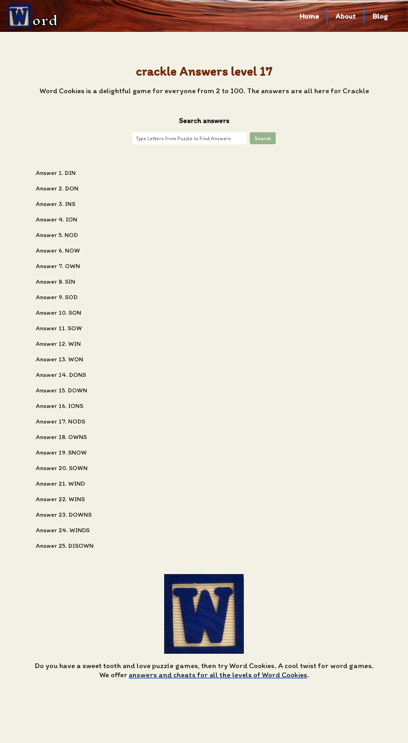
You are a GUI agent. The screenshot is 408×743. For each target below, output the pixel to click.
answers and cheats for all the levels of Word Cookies (218, 674)
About (345, 16)
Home (309, 16)
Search (263, 138)
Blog (380, 16)
